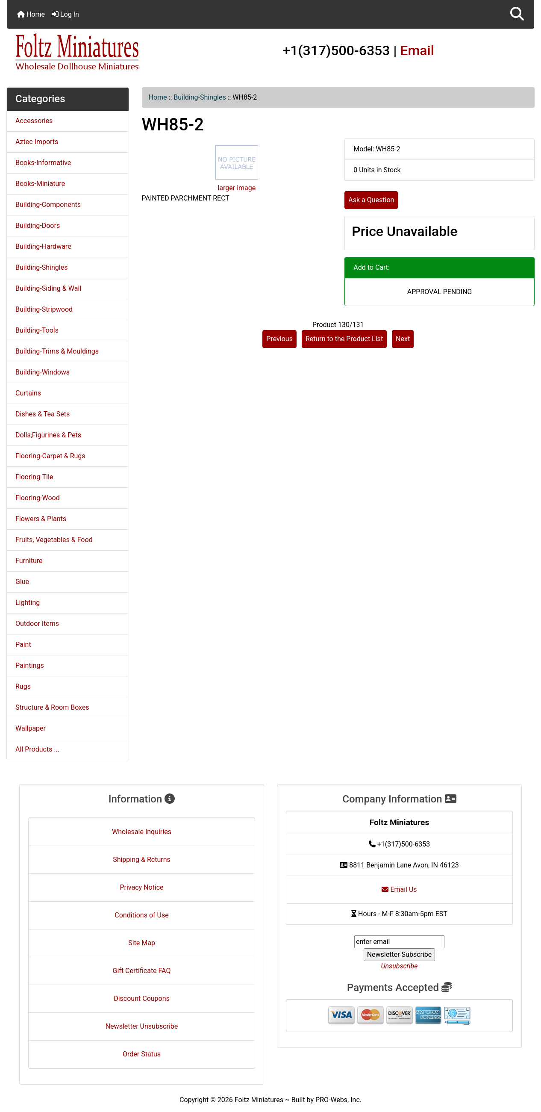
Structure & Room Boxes (52, 707)
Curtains (28, 393)
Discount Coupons (142, 998)
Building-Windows (42, 372)
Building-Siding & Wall (48, 288)
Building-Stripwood (44, 309)
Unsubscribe (399, 966)
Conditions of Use (141, 915)
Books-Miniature (40, 184)
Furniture (28, 561)
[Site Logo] (94, 52)
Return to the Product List (344, 339)
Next (403, 339)
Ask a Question (371, 200)
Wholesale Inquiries (141, 832)
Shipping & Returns (142, 859)
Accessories (34, 121)
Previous (279, 339)
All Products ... (37, 749)
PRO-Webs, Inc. (338, 1100)
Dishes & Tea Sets (42, 414)
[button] (517, 14)
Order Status (142, 1054)
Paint (23, 644)
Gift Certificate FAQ (142, 971)
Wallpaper (30, 728)
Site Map (141, 943)
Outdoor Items (37, 623)
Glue (22, 582)
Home (31, 14)
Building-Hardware (43, 246)
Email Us (399, 889)
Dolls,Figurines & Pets (48, 435)
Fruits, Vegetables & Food (54, 540)
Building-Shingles (199, 97)
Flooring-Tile (34, 477)
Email (417, 50)
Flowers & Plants (40, 519)
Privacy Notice (141, 887)
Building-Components (48, 205)
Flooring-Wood (37, 498)
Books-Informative (43, 163)
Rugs (23, 686)
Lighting (27, 603)
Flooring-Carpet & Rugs (50, 456)
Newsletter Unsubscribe (142, 1026)
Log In (65, 14)
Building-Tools (37, 330)
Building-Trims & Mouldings (57, 351)
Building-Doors (37, 225)
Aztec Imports (36, 142)
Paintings (29, 665)
